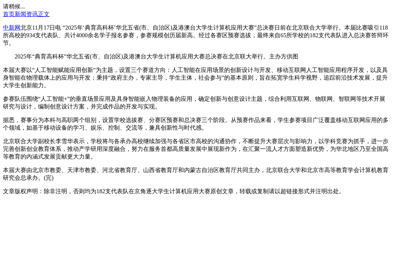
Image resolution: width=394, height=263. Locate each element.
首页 (9, 14)
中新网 (11, 27)
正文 (44, 14)
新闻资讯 (26, 14)
